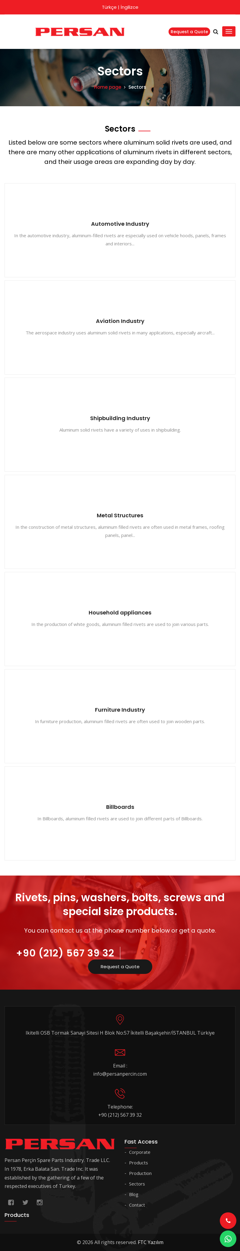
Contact (137, 1205)
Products (138, 1163)
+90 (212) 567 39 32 (65, 953)
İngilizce (129, 7)
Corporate (139, 1152)
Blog (133, 1194)
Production (140, 1173)
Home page (107, 87)
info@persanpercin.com (120, 1074)
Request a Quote (189, 32)
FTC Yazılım (150, 1242)
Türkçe (109, 7)
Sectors (137, 1184)
